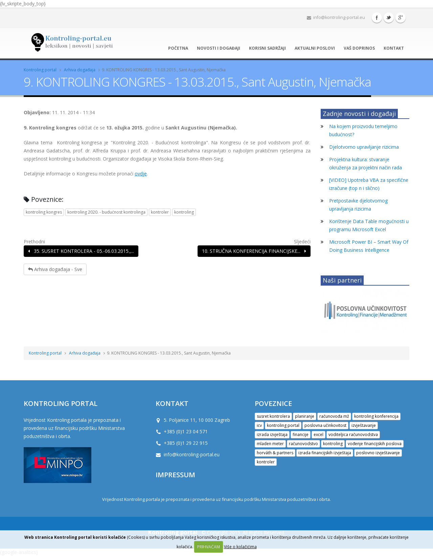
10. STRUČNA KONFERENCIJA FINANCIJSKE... (254, 251)
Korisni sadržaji (267, 48)
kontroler (160, 212)
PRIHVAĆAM (208, 547)
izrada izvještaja (272, 434)
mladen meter (270, 443)
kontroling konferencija (376, 416)
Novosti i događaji (218, 48)
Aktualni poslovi (315, 48)
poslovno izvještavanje (378, 453)
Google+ (400, 18)
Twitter (389, 18)
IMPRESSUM (175, 474)
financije (301, 434)
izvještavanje (363, 425)
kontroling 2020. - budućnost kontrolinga (106, 212)
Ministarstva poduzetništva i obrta (296, 499)
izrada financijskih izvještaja (324, 453)
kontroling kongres (44, 212)
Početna (178, 48)
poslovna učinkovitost (325, 425)
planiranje (304, 416)
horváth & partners (275, 453)
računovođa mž (334, 416)
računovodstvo (303, 443)
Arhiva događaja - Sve (55, 269)
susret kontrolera (273, 416)
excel (318, 434)
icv (259, 425)
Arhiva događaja (79, 70)
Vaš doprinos (359, 48)
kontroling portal (283, 425)
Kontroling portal (40, 70)
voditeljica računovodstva (353, 434)
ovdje (141, 173)
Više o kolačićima (240, 547)
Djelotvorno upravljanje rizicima (364, 147)
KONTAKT (172, 403)
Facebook (377, 18)
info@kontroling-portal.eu (336, 17)
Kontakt (394, 48)
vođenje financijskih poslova (375, 443)
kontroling (184, 212)
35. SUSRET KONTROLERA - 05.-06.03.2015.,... (81, 251)
